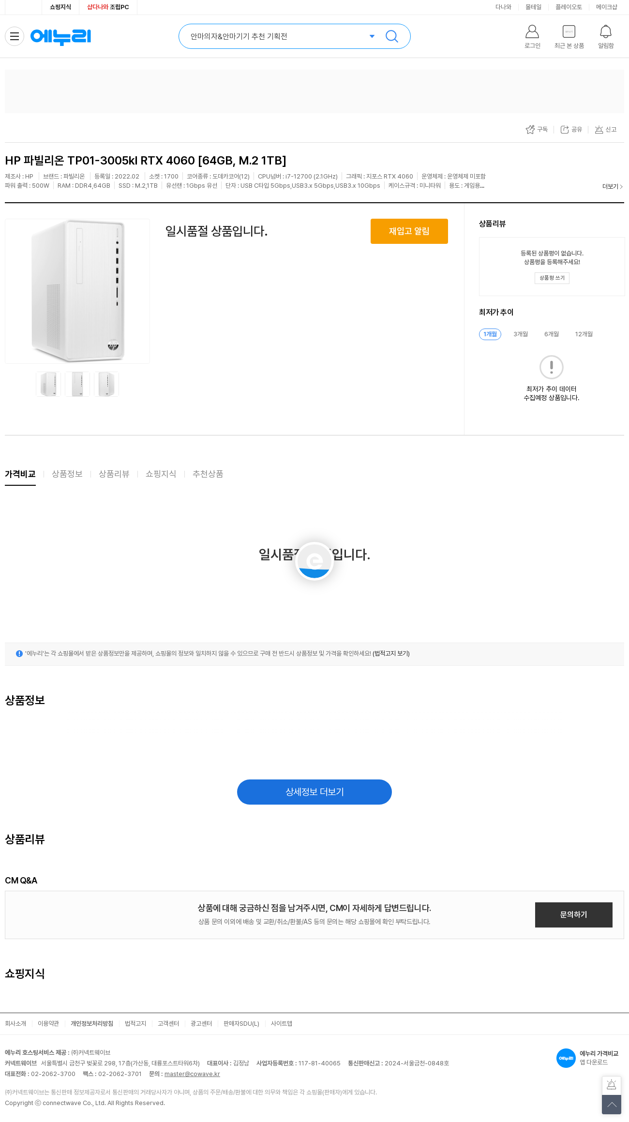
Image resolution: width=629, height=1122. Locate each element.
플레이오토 (568, 7)
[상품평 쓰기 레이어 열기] (552, 278)
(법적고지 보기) (391, 653)
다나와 (503, 7)
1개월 (490, 334)
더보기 (610, 186)
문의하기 (573, 914)
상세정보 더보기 (314, 792)
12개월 (584, 334)
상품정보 (67, 474)
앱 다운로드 (590, 1058)
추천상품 (208, 474)
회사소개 (15, 1023)
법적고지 (135, 1023)
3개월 (520, 334)
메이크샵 (606, 7)
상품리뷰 (114, 474)
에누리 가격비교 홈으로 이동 (60, 36)
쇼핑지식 (60, 7)
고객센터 (168, 1023)
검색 (392, 36)
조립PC (108, 7)
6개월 (551, 334)
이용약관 (48, 1023)
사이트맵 (281, 1023)
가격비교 (20, 474)
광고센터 (201, 1023)
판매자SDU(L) (241, 1023)
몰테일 (533, 7)
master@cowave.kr (192, 1073)
